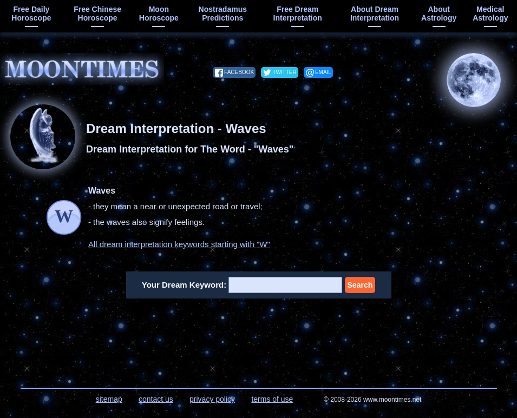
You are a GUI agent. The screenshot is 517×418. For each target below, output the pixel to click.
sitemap (109, 399)
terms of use (272, 399)
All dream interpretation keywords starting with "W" (179, 244)
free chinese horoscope (97, 13)
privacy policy (212, 399)
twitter (284, 72)
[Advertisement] (258, 336)
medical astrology (490, 13)
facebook (239, 72)
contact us (156, 399)
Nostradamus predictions (223, 13)
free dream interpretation (297, 13)
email (323, 72)
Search (360, 285)
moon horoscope (159, 13)
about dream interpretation (374, 13)
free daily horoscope (31, 13)
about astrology (438, 13)
